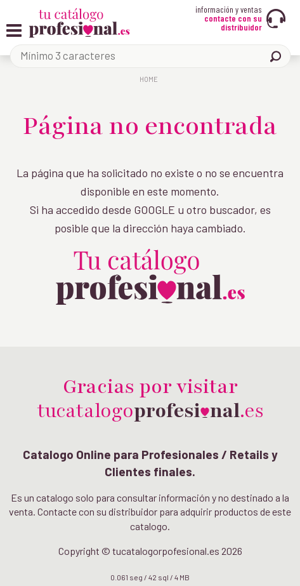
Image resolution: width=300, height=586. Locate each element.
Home (149, 79)
